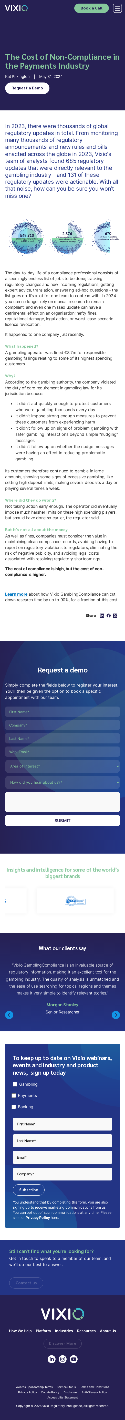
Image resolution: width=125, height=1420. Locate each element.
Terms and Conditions (94, 1387)
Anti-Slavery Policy (94, 1392)
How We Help (20, 1331)
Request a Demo (27, 87)
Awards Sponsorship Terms (34, 1387)
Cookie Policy (50, 1392)
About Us (108, 1331)
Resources (86, 1331)
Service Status (66, 1387)
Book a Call (91, 8)
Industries (64, 1331)
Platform (43, 1331)
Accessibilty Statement (62, 1397)
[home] (16, 8)
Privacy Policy (38, 1217)
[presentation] (44, 802)
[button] (116, 8)
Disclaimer (71, 1392)
